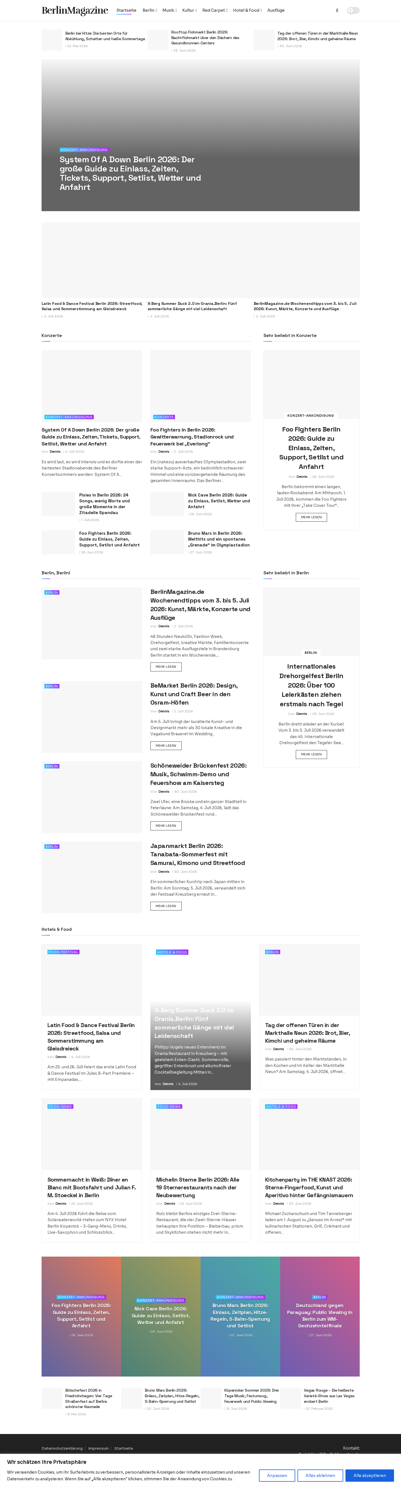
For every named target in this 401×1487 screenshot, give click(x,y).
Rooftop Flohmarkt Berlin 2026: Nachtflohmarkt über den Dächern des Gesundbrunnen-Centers (205, 37)
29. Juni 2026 (183, 50)
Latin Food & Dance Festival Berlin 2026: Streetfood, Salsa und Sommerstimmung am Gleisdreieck (92, 306)
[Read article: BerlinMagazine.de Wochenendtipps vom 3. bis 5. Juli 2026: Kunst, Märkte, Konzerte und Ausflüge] (307, 260)
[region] (200, 1470)
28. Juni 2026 (200, 514)
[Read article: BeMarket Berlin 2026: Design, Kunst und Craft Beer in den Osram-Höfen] (92, 717)
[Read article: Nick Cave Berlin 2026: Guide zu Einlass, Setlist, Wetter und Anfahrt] (167, 504)
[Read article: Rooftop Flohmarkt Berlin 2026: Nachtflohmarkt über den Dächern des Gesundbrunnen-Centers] (158, 40)
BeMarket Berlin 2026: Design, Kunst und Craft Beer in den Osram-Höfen (193, 694)
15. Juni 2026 (235, 1409)
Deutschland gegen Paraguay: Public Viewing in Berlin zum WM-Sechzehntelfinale (319, 1315)
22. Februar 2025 (318, 1409)
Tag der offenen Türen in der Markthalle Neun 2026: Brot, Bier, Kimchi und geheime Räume (317, 36)
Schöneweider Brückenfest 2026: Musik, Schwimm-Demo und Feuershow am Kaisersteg (198, 774)
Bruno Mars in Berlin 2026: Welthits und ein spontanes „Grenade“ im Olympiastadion (219, 539)
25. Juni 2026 (81, 1204)
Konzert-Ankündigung (84, 150)
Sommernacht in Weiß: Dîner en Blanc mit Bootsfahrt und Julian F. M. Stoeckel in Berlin (91, 1187)
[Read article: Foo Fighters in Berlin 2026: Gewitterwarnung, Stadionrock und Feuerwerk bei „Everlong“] (200, 386)
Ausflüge (276, 10)
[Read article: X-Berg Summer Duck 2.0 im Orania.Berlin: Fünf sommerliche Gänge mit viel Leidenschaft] (201, 260)
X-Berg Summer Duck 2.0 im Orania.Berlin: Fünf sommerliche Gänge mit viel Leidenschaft (192, 306)
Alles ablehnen (320, 1475)
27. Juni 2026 (200, 552)
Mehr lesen (314, 517)
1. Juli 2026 (89, 520)
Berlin (148, 10)
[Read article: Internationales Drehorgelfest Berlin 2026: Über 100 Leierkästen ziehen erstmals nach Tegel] (311, 622)
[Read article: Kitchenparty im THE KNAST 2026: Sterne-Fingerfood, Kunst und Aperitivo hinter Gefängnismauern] (309, 1134)
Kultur (188, 10)
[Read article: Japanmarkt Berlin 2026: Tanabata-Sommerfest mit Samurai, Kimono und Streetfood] (92, 877)
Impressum (98, 1448)
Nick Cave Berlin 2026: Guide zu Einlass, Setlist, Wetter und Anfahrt (219, 500)
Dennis (55, 452)
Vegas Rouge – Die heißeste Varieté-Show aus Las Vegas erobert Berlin (329, 1396)
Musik (168, 10)
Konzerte (164, 417)
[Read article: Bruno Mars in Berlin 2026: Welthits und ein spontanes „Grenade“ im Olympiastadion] (167, 542)
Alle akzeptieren (370, 1475)
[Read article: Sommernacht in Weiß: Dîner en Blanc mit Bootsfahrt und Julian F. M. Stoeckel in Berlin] (92, 1134)
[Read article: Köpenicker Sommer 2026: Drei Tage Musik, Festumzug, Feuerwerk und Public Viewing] (211, 1398)
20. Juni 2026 (299, 1204)
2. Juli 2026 (182, 452)
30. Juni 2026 (289, 46)
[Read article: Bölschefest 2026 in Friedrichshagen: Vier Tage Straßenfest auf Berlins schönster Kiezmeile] (52, 1398)
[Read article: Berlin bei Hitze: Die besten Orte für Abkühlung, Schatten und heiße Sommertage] (52, 40)
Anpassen (277, 1475)
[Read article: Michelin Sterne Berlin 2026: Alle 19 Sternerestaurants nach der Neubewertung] (201, 1134)
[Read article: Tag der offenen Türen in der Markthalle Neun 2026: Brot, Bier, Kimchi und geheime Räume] (264, 40)
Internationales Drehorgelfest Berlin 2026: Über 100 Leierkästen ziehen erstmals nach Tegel (311, 685)
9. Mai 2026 (75, 1414)
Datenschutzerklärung (62, 1448)
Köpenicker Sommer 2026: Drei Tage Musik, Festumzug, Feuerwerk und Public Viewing (251, 1396)
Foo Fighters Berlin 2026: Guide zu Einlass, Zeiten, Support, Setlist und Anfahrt (109, 539)
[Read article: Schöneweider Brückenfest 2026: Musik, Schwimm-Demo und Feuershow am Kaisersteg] (92, 797)
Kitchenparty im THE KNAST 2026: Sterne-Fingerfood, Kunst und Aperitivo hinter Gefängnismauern (309, 1187)
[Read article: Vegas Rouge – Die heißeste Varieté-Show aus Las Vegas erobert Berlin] (290, 1398)
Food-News (60, 1106)
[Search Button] (337, 10)
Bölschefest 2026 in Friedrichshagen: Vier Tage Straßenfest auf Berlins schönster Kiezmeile (88, 1398)
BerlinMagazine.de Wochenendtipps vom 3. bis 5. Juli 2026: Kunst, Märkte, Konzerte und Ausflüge (305, 306)
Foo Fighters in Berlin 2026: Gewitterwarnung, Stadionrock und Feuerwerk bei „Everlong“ (192, 436)
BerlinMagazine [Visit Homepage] (75, 10)
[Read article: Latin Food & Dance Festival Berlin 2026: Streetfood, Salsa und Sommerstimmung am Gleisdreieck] (95, 260)
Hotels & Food (172, 952)
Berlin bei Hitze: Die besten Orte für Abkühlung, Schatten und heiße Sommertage (105, 36)
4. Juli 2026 (73, 452)
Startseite (126, 10)
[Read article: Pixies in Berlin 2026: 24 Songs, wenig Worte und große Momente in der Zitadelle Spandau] (58, 504)
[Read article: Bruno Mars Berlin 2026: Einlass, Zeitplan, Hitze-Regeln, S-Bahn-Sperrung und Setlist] (131, 1398)
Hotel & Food (246, 10)
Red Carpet (213, 10)
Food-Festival (63, 952)
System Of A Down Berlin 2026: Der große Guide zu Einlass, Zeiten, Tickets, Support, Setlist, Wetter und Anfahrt (91, 436)
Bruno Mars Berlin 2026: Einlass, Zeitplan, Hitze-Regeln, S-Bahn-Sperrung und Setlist (240, 1315)
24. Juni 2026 (190, 1204)
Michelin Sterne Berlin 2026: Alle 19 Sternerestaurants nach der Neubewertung (197, 1187)
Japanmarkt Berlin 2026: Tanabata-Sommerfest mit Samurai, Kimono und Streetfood (197, 854)
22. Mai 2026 (76, 46)
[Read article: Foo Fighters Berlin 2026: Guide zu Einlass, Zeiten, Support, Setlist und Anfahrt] (58, 542)
